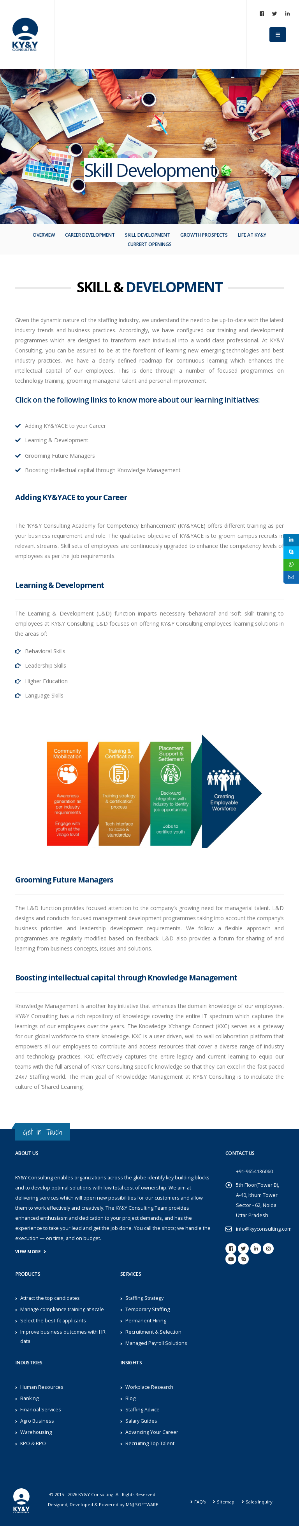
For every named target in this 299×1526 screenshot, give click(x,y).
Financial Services (40, 1409)
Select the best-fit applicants (53, 1320)
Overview (44, 235)
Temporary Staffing (147, 1309)
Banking (29, 1398)
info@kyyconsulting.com (264, 1229)
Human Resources (41, 1387)
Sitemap (225, 1502)
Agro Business (37, 1421)
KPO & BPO (33, 1443)
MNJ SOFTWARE (142, 1504)
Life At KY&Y (252, 235)
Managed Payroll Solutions (156, 1343)
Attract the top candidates (50, 1298)
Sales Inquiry (259, 1502)
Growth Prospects (204, 235)
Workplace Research (149, 1387)
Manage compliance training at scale (62, 1309)
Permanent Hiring (145, 1320)
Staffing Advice (142, 1409)
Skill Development (147, 235)
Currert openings (150, 244)
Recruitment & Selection (153, 1332)
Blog (130, 1398)
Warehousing (36, 1432)
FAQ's (200, 1502)
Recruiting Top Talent (149, 1443)
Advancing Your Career (151, 1432)
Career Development (90, 235)
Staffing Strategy (144, 1298)
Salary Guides (141, 1421)
